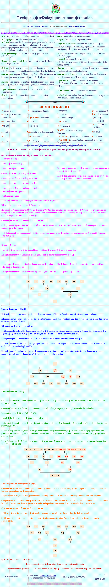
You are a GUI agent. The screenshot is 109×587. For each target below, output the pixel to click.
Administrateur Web (48, 575)
